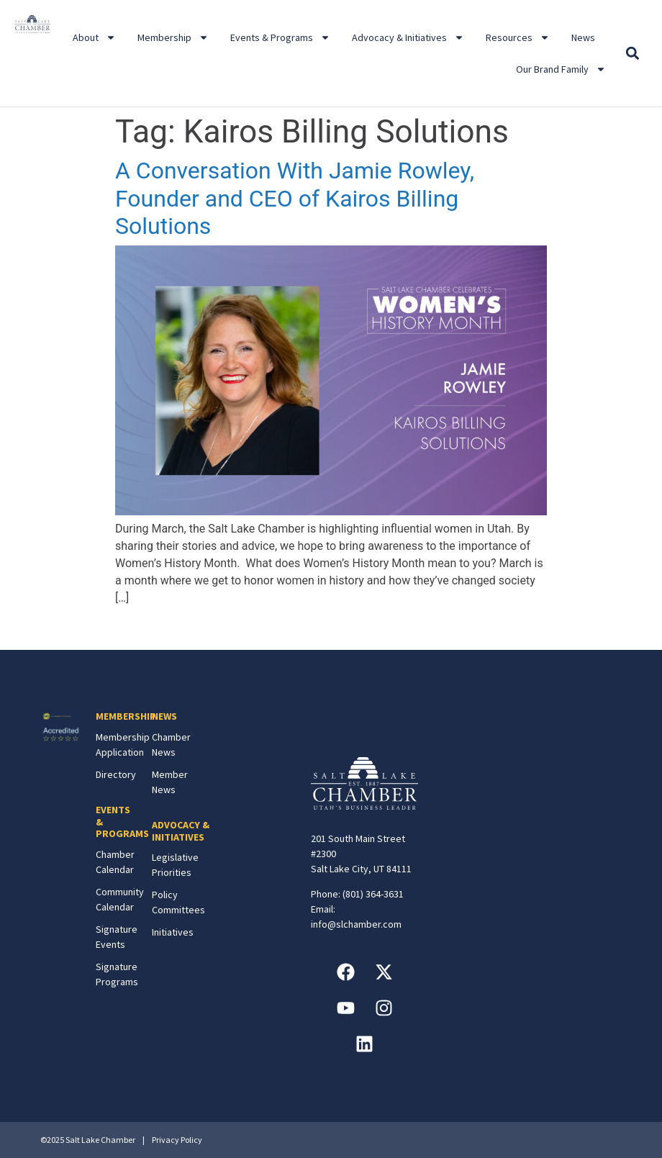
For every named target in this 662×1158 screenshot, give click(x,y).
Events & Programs (280, 37)
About (94, 37)
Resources (518, 37)
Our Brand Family (561, 69)
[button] (632, 53)
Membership (173, 37)
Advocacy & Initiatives (408, 37)
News (583, 37)
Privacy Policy (177, 1139)
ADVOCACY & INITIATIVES (180, 830)
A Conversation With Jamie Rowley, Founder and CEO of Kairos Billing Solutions (294, 198)
